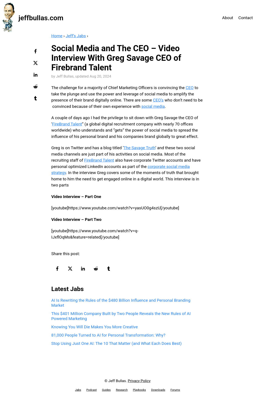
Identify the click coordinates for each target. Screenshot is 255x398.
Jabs (78, 389)
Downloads (158, 389)
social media (153, 106)
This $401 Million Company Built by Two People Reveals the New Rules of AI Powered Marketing (121, 316)
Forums (175, 389)
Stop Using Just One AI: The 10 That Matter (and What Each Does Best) (116, 343)
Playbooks (139, 389)
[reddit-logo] (36, 88)
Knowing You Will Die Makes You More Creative (94, 326)
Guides (106, 389)
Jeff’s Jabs (76, 35)
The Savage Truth (139, 147)
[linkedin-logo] (36, 76)
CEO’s (158, 100)
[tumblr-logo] (36, 100)
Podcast (91, 389)
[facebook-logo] (36, 52)
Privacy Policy (139, 381)
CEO (190, 87)
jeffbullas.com (41, 18)
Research (122, 389)
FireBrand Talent (67, 124)
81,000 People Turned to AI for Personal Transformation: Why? (108, 335)
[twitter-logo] (36, 64)
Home (56, 35)
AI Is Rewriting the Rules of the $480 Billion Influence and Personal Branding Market (121, 303)
